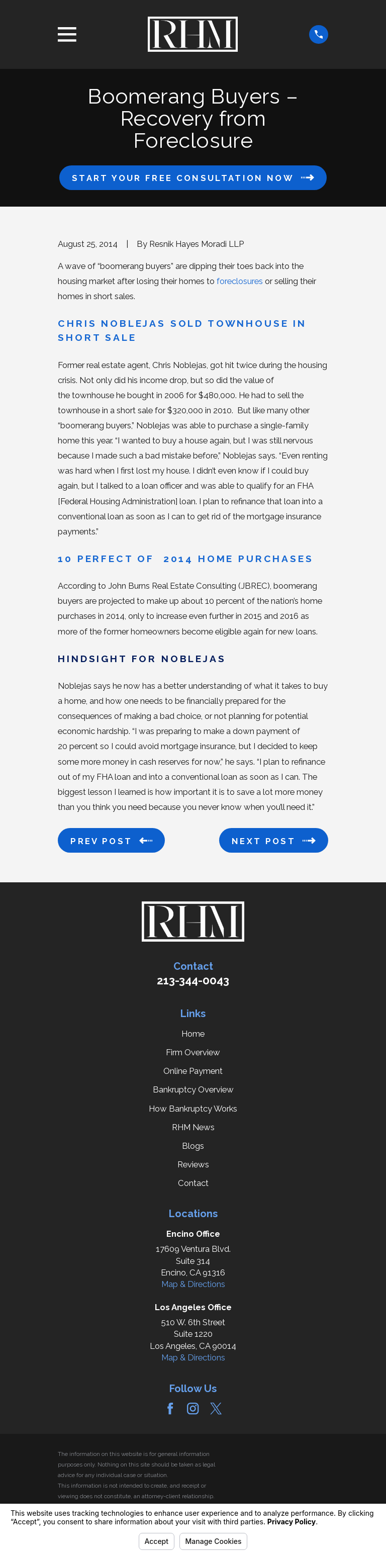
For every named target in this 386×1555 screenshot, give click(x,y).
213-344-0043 (193, 980)
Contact (193, 1183)
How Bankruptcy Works (193, 1109)
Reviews (193, 1164)
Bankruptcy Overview (193, 1089)
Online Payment (193, 1071)
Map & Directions (193, 1284)
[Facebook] (170, 1408)
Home (193, 1034)
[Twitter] (216, 1408)
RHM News (193, 1127)
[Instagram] (193, 1408)
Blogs (193, 1146)
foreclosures (240, 281)
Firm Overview (193, 1052)
